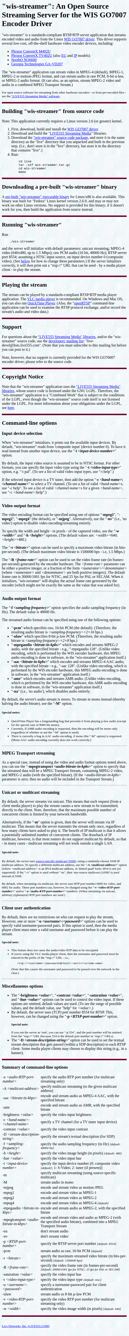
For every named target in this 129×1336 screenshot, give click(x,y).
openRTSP (82, 307)
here (11, 411)
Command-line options (29, 426)
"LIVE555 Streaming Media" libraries (67, 340)
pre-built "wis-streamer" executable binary (37, 200)
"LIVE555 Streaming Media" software (35, 96)
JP (75, 56)
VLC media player (41, 302)
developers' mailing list (65, 345)
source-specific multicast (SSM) (56, 864)
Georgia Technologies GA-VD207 (37, 64)
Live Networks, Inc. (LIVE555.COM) (26, 1330)
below (25, 265)
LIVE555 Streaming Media (70, 133)
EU (63, 56)
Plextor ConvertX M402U (31, 51)
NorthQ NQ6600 (24, 60)
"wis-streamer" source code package (60, 138)
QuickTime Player (41, 307)
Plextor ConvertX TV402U (31, 56)
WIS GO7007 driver (79, 39)
